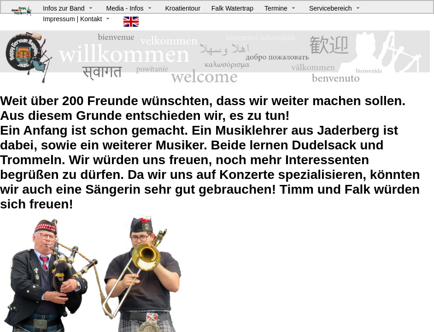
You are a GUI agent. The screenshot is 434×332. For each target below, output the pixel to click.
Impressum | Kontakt (72, 19)
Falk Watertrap (232, 8)
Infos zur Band (63, 8)
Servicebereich (330, 8)
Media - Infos (125, 8)
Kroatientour (182, 8)
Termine (275, 8)
